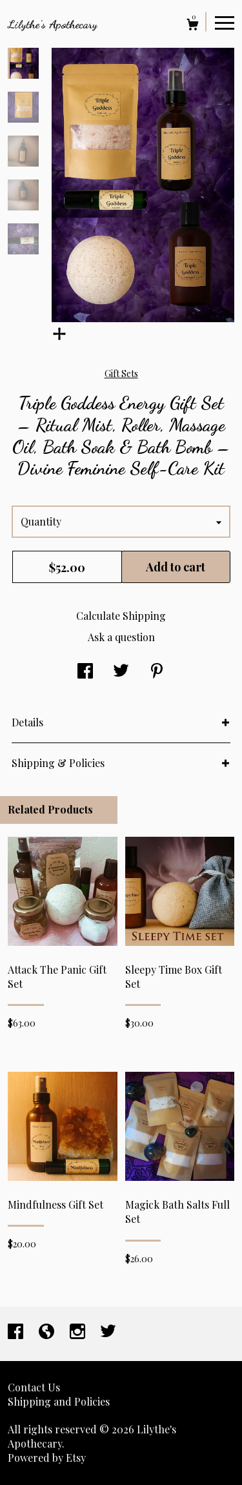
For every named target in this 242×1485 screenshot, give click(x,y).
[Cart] (193, 26)
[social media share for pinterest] (157, 672)
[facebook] (17, 1332)
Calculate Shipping (121, 615)
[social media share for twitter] (121, 672)
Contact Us (34, 1387)
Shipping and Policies (59, 1401)
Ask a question (121, 637)
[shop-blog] (48, 1332)
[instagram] (79, 1332)
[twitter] (108, 1332)
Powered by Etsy (47, 1457)
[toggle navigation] (224, 22)
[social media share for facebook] (85, 672)
